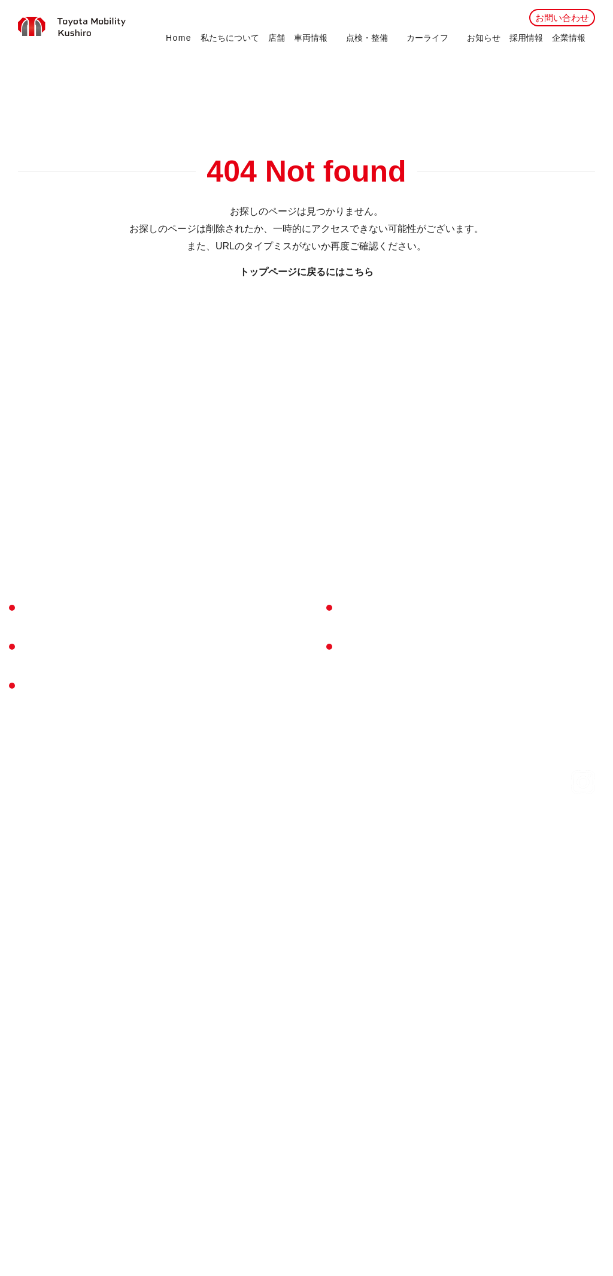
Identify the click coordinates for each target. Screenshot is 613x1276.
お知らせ (483, 38)
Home (179, 38)
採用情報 (526, 38)
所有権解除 (317, 826)
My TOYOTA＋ (206, 695)
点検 (186, 644)
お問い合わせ (562, 18)
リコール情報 (571, 826)
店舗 (276, 38)
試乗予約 (371, 713)
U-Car (30, 761)
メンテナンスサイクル (221, 677)
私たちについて (230, 38)
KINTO (190, 770)
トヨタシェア (203, 753)
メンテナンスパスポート (226, 661)
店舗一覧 (39, 684)
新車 (27, 744)
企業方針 (445, 631)
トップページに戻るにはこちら (306, 272)
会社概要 (445, 606)
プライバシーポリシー (399, 826)
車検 (186, 627)
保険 (186, 787)
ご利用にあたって (493, 826)
